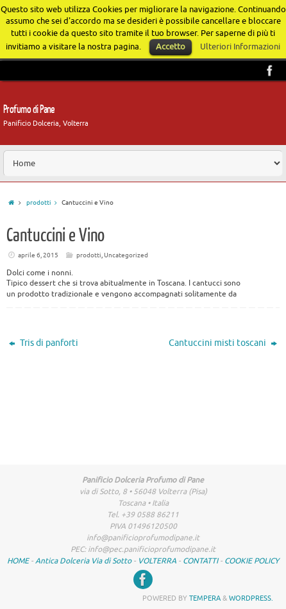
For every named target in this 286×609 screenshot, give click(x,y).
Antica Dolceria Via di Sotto (83, 561)
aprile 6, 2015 (38, 255)
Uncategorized (126, 255)
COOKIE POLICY (251, 561)
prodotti (44, 202)
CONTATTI (200, 561)
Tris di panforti (43, 343)
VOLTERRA (157, 561)
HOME (18, 561)
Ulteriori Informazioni (240, 46)
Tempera (205, 598)
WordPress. (251, 598)
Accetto (170, 46)
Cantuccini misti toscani (223, 343)
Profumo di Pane (29, 109)
